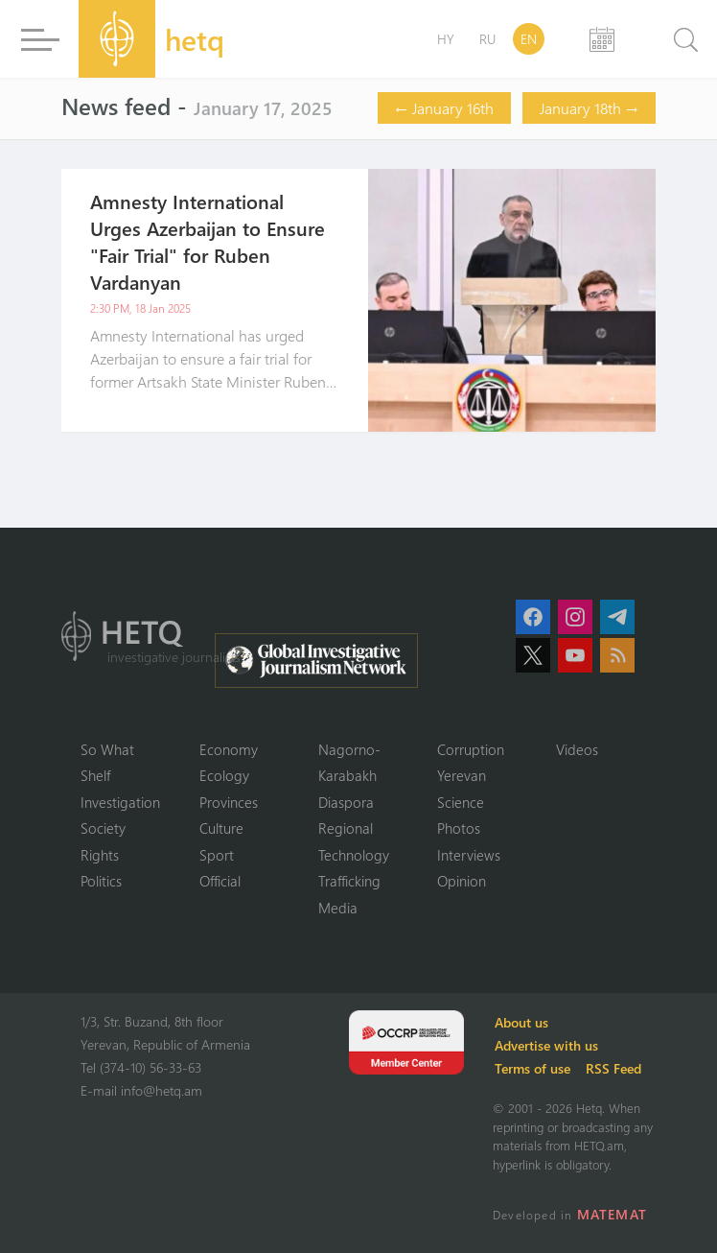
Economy (228, 749)
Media (338, 907)
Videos (577, 749)
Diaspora (346, 802)
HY (445, 39)
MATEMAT (612, 1214)
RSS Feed (613, 1068)
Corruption (470, 749)
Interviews (468, 854)
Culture (221, 828)
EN (528, 39)
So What (107, 749)
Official (220, 880)
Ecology (224, 775)
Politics (101, 880)
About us (521, 1022)
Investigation (120, 802)
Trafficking (349, 880)
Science (460, 802)
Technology (353, 854)
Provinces (228, 802)
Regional (345, 828)
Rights (100, 854)
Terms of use (532, 1068)
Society (103, 828)
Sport (216, 854)
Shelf (95, 775)
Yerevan (461, 775)
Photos (458, 828)
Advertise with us (546, 1045)
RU (487, 39)
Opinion (461, 880)
